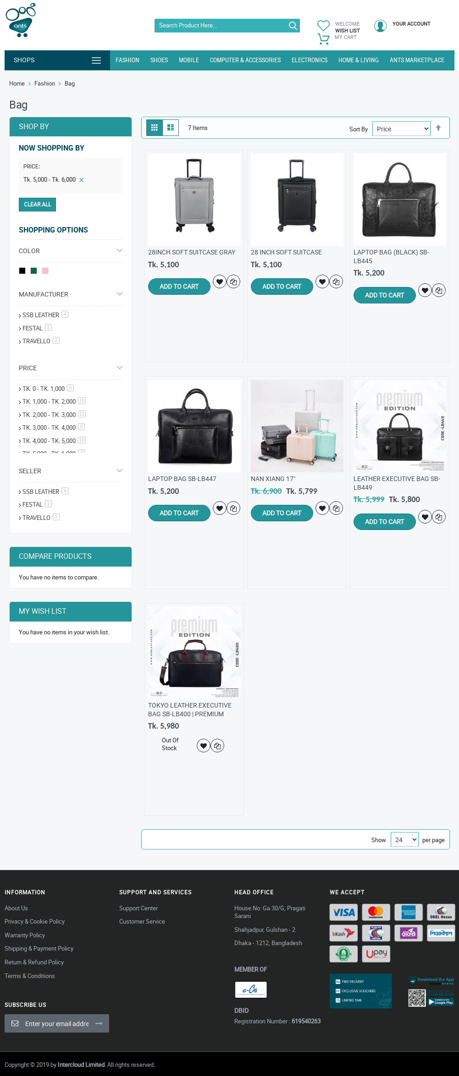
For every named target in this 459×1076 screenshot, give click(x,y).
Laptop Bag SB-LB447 (182, 478)
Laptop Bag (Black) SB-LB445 (391, 256)
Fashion (44, 83)
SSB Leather (45, 315)
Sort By (358, 129)
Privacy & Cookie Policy (35, 921)
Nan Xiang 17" (273, 478)
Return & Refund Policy (34, 962)
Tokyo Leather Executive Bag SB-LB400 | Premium (190, 709)
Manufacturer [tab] (43, 294)
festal (37, 328)
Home (17, 83)
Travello (41, 341)
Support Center (138, 908)
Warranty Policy (25, 935)
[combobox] (227, 25)
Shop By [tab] (34, 126)
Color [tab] (29, 250)
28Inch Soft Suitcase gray (191, 252)
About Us (16, 908)
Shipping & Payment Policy (39, 948)
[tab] (70, 168)
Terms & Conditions (30, 976)
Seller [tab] (30, 470)
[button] (220, 281)
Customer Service (142, 921)
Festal (37, 504)
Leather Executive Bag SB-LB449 (397, 483)
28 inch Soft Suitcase (286, 252)
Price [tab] (28, 367)
